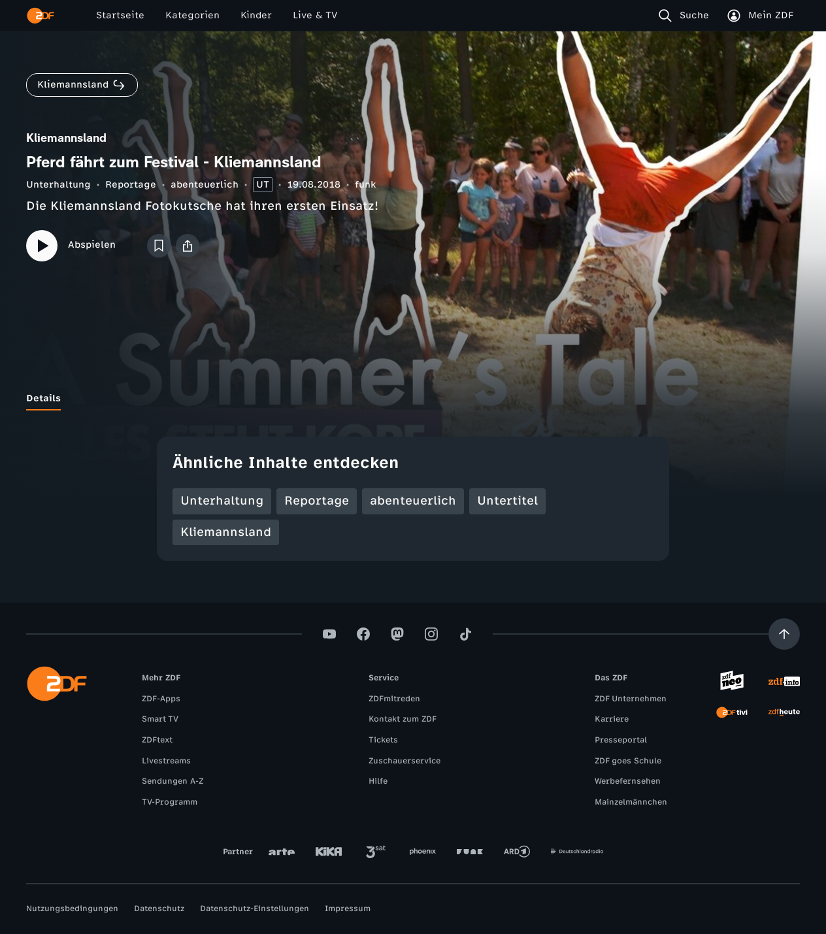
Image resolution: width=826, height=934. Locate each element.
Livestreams (166, 760)
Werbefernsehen (628, 781)
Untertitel (507, 500)
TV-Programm (169, 802)
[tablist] (413, 398)
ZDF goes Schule (628, 760)
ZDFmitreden (394, 698)
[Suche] (686, 16)
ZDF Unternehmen (631, 698)
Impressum (348, 908)
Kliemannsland (225, 532)
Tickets (383, 739)
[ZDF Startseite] (40, 15)
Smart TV (160, 719)
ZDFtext (157, 739)
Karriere (612, 719)
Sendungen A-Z (172, 781)
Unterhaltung (58, 184)
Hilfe (378, 781)
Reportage (130, 184)
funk (365, 184)
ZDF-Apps (161, 698)
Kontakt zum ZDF (403, 719)
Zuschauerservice (404, 760)
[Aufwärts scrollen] (784, 634)
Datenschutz (159, 908)
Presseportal (621, 739)
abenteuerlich (205, 184)
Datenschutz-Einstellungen (254, 908)
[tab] (43, 398)
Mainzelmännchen (631, 802)
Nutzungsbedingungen (72, 908)
